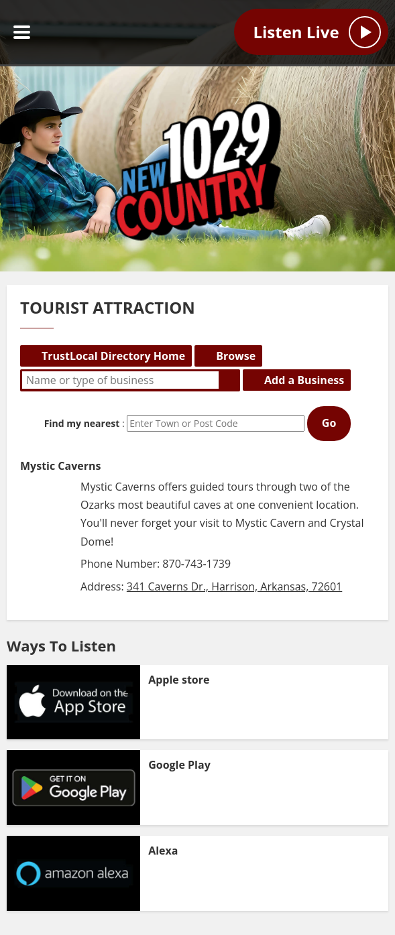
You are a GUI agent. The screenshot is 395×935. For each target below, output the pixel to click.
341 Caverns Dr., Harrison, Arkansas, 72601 (234, 586)
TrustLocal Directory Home (113, 356)
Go (329, 423)
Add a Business (304, 380)
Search (229, 380)
